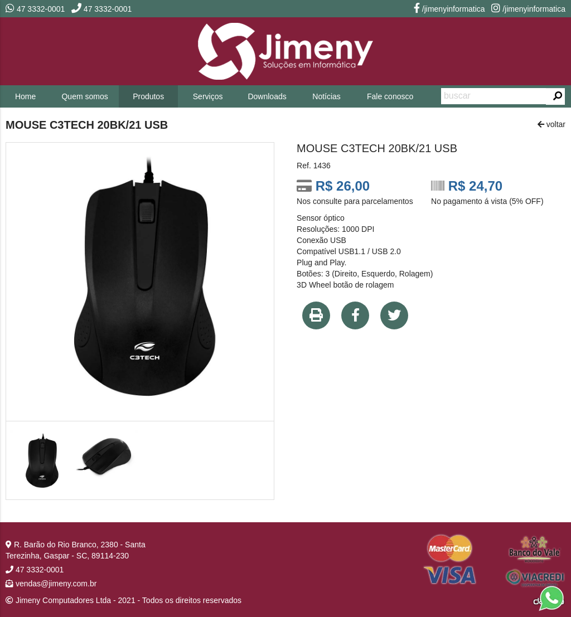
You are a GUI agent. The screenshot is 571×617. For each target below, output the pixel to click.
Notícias (326, 96)
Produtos (148, 96)
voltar (551, 124)
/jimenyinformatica (449, 8)
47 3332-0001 (35, 8)
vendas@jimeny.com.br (51, 583)
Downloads (267, 96)
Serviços (208, 96)
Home (25, 96)
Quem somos (84, 96)
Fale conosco (390, 96)
